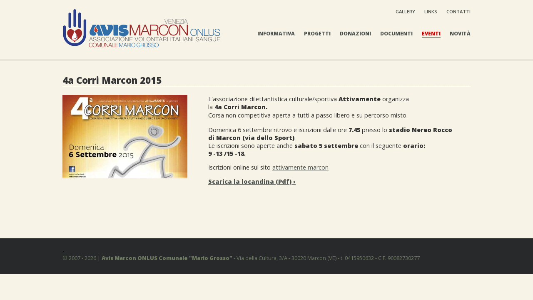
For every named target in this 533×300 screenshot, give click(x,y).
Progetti (317, 33)
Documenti (396, 33)
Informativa (276, 33)
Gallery (405, 11)
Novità (460, 33)
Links (430, 11)
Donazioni (355, 33)
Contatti (458, 11)
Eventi (431, 33)
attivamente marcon (300, 167)
